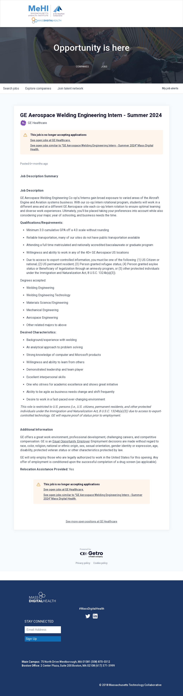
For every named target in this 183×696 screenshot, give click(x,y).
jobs (11, 88)
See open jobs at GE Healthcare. (50, 140)
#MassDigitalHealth (91, 608)
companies (38, 88)
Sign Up (31, 638)
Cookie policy (100, 563)
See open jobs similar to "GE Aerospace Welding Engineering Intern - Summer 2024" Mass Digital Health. (91, 147)
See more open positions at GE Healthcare (91, 521)
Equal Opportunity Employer (71, 441)
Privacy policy (83, 563)
